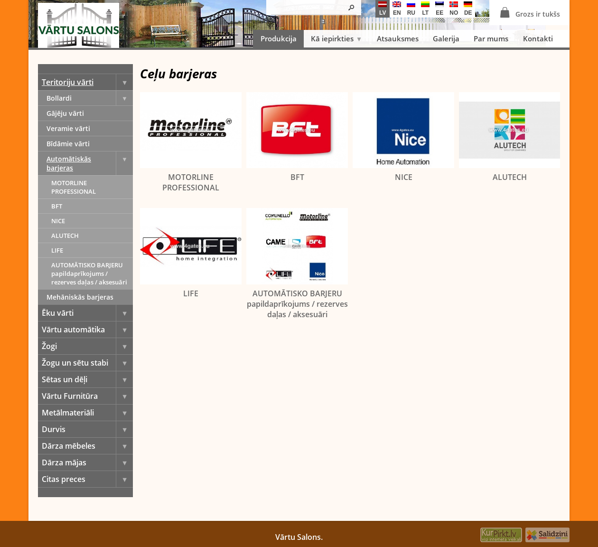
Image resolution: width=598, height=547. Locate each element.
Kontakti (538, 38)
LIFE (57, 250)
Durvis (87, 429)
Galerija (446, 38)
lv (382, 8)
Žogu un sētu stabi (87, 363)
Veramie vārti (68, 128)
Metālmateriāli (87, 413)
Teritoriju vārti (87, 82)
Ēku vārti (87, 313)
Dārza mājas (87, 462)
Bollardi (90, 98)
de (468, 8)
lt (425, 8)
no (453, 8)
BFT (56, 206)
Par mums (491, 38)
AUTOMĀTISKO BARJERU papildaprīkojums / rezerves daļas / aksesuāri (89, 273)
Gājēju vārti (65, 113)
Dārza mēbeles (87, 446)
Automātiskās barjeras (90, 163)
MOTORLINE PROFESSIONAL (73, 187)
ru (411, 8)
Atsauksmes (398, 38)
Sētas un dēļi (87, 379)
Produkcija (279, 38)
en (396, 8)
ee (439, 8)
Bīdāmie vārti (68, 143)
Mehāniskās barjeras (80, 297)
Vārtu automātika (87, 329)
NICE (58, 221)
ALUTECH (65, 235)
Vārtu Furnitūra (87, 396)
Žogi (87, 346)
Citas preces (87, 479)
